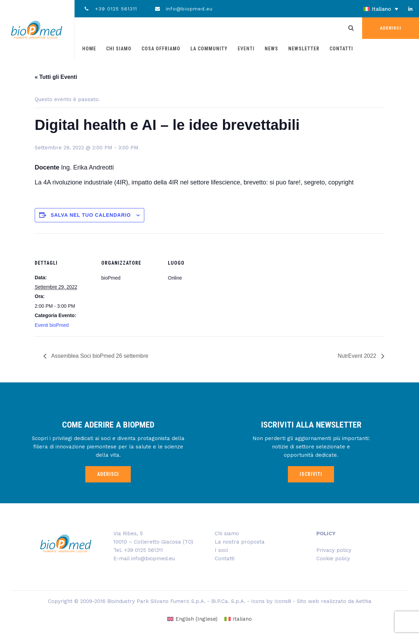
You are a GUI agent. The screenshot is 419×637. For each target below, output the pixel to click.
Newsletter (303, 48)
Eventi (246, 48)
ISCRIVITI (311, 474)
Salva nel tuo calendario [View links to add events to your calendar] (91, 215)
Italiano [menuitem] (381, 9)
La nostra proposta (240, 542)
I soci (221, 550)
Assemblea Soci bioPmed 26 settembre (99, 356)
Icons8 (282, 601)
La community (209, 48)
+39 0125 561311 (110, 8)
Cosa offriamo (161, 48)
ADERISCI (390, 28)
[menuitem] (361, 9)
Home (89, 48)
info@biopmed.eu (183, 8)
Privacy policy (333, 550)
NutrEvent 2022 (357, 356)
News (271, 48)
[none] (361, 9)
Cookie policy (333, 558)
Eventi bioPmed (52, 325)
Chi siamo (118, 48)
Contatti (341, 48)
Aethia (363, 601)
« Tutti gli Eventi (56, 77)
